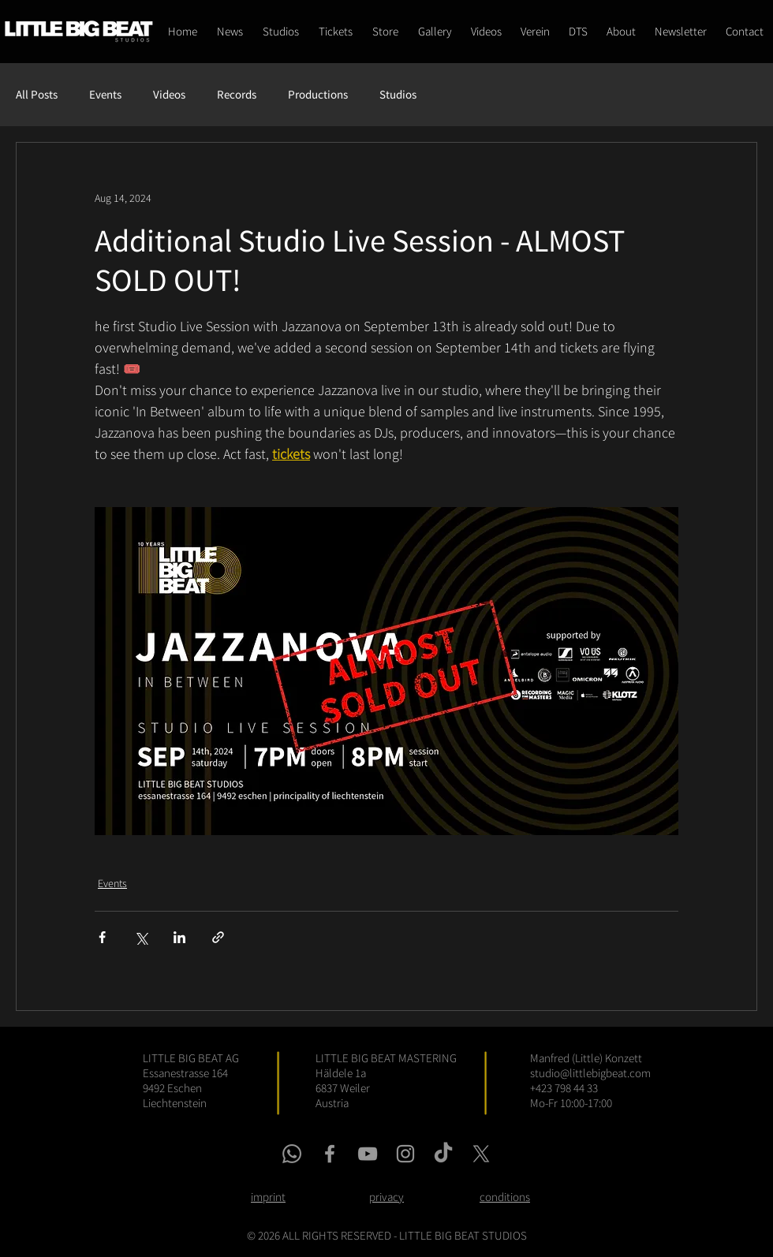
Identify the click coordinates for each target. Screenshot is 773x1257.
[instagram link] (405, 1154)
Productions (318, 95)
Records (236, 95)
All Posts (37, 95)
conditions (505, 1196)
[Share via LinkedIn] (179, 937)
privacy (386, 1196)
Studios (397, 95)
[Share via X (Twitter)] (140, 937)
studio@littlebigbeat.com (590, 1072)
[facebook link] (330, 1154)
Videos (169, 95)
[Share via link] (218, 937)
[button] (385, 31)
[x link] (481, 1154)
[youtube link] (367, 1154)
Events (105, 95)
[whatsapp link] (292, 1154)
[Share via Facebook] (102, 937)
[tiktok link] (443, 1154)
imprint (268, 1196)
